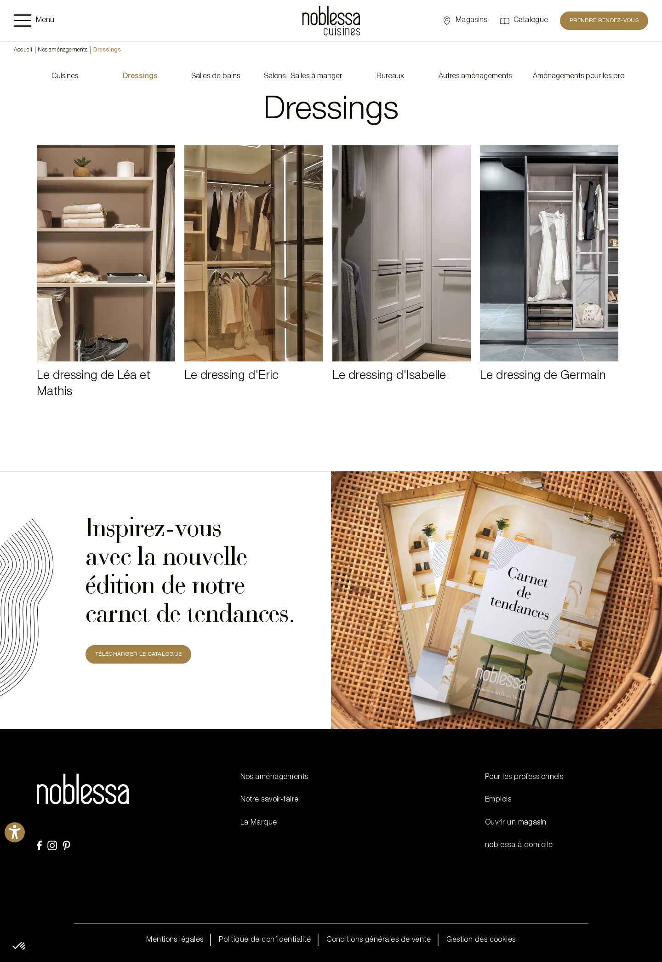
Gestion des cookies (481, 940)
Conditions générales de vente (378, 940)
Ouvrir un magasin (516, 823)
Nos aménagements (62, 50)
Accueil (23, 50)
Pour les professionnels (524, 777)
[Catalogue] (523, 20)
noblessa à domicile (519, 845)
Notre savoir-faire (269, 800)
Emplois (498, 800)
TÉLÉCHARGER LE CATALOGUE (138, 654)
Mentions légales (174, 940)
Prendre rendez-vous (604, 20)
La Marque (258, 823)
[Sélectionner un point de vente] (464, 20)
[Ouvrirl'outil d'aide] (15, 832)
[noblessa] (331, 20)
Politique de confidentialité (265, 940)
